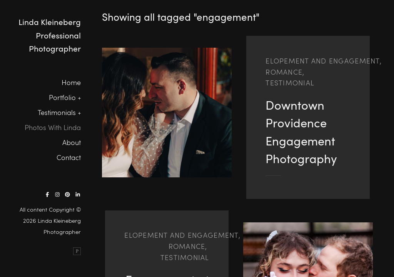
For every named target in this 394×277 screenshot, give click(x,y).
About (71, 142)
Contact (69, 157)
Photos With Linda (53, 127)
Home (71, 82)
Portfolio (62, 97)
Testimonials (57, 112)
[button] (77, 97)
